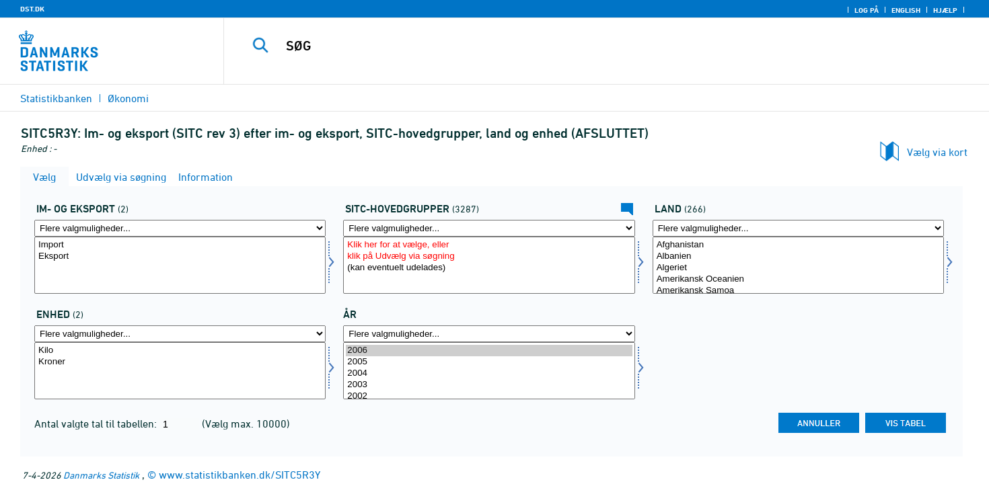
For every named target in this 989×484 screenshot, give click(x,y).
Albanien (798, 256)
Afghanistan (798, 245)
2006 (489, 350)
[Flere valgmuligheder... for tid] (488, 333)
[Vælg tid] (488, 370)
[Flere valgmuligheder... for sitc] (488, 228)
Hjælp (945, 10)
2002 (489, 396)
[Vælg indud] (180, 265)
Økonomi (128, 98)
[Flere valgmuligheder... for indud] (180, 228)
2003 (489, 385)
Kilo (180, 350)
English (905, 10)
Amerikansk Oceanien (798, 279)
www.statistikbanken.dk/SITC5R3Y (239, 475)
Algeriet (798, 268)
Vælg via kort (937, 152)
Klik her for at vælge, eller (489, 245)
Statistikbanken (56, 98)
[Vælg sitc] (488, 265)
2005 (489, 362)
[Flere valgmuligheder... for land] (798, 228)
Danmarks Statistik (101, 475)
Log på (866, 10)
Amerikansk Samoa (798, 290)
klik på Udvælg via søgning (489, 256)
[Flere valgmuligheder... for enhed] (180, 333)
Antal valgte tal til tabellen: (96, 423)
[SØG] (582, 45)
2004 (489, 373)
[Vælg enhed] (180, 370)
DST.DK (32, 8)
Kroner (180, 362)
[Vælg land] (798, 265)
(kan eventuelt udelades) (489, 268)
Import (180, 245)
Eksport (180, 256)
